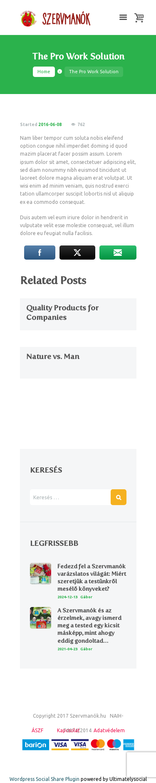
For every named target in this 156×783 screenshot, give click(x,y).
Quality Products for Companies (62, 312)
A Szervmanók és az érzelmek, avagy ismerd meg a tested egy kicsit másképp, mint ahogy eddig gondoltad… (89, 625)
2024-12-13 (67, 597)
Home (43, 71)
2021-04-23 (67, 649)
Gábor (86, 597)
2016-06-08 (50, 124)
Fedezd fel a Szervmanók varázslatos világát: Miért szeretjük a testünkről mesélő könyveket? (91, 578)
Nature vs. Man (52, 356)
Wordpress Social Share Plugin (45, 779)
